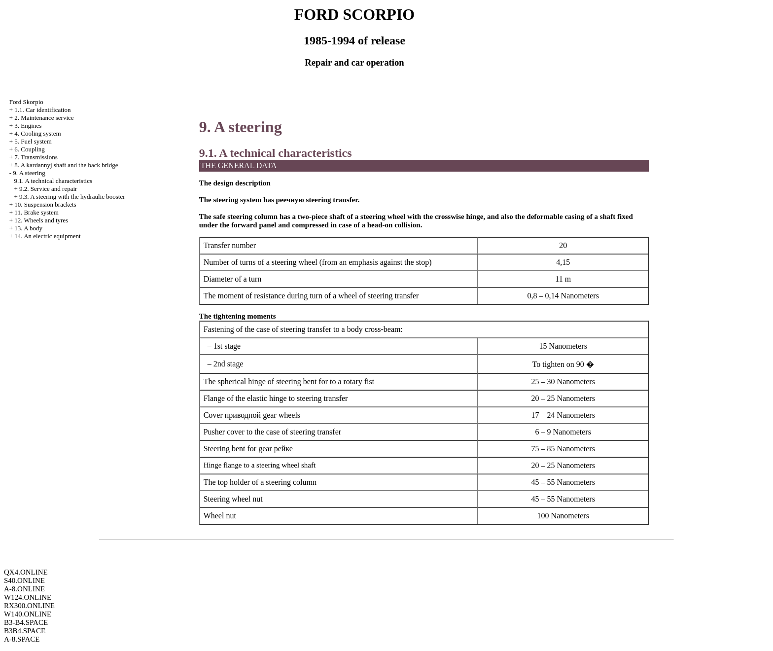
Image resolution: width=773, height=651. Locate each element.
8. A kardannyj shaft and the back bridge (66, 165)
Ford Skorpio (26, 102)
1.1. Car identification (42, 109)
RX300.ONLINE (29, 606)
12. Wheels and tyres (41, 220)
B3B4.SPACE (24, 631)
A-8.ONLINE (24, 589)
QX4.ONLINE (26, 572)
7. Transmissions (35, 157)
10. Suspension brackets (45, 204)
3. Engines (27, 125)
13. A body (28, 228)
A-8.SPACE (21, 639)
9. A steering (29, 173)
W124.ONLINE (27, 597)
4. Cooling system (37, 133)
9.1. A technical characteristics (53, 180)
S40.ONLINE (24, 580)
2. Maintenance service (43, 117)
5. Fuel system (32, 141)
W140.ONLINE (27, 614)
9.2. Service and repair (48, 188)
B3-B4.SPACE (26, 622)
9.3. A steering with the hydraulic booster (72, 196)
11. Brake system (36, 212)
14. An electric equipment (47, 236)
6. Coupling (29, 149)
